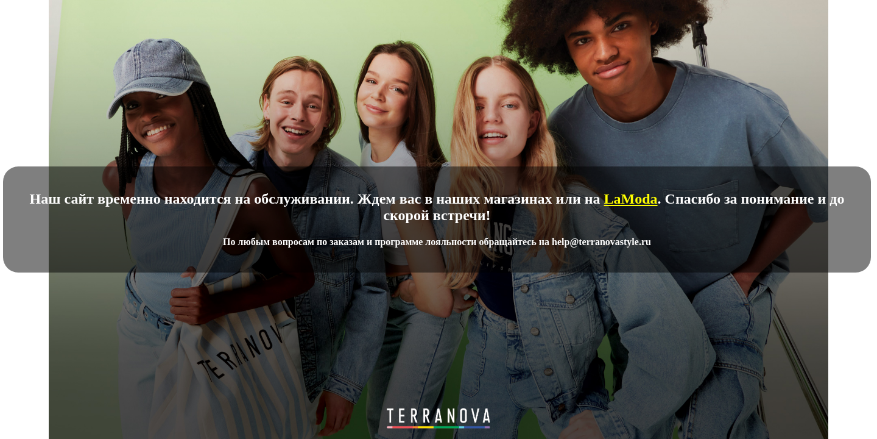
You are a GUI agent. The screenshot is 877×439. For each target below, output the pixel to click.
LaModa (631, 199)
